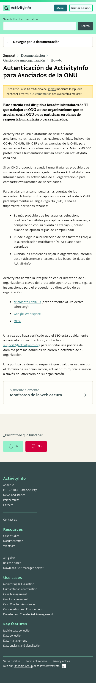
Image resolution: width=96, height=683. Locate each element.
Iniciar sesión (81, 8)
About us (8, 485)
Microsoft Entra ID (27, 302)
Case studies (11, 536)
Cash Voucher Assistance (19, 604)
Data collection (12, 635)
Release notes (12, 563)
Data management (15, 641)
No (36, 446)
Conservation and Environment (23, 609)
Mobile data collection (17, 630)
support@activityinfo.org (21, 345)
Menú (60, 8)
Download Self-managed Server (23, 568)
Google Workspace (27, 314)
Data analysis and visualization (22, 646)
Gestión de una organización (24, 60)
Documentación (33, 56)
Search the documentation (20, 19)
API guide (9, 558)
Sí (13, 446)
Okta (17, 321)
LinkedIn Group (23, 666)
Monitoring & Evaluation (18, 584)
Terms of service (36, 661)
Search (85, 26)
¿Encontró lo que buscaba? (23, 435)
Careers (8, 505)
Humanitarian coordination (20, 589)
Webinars (9, 546)
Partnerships (11, 500)
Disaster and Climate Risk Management (28, 614)
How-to (56, 60)
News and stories (14, 495)
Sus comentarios (40, 94)
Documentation (13, 541)
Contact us (10, 520)
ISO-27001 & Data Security (20, 490)
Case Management (15, 594)
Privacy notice (61, 661)
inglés (52, 89)
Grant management (15, 599)
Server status (11, 661)
